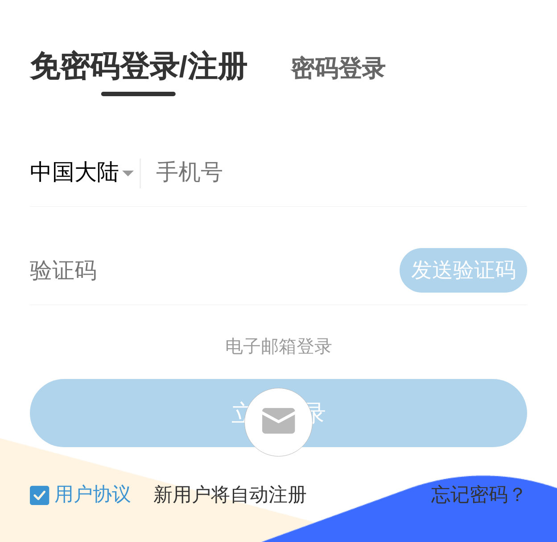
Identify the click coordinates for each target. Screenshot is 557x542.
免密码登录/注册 (139, 66)
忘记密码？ (479, 494)
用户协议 (92, 494)
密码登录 (338, 68)
